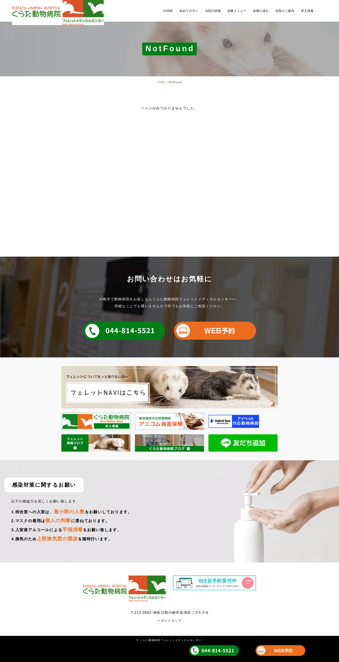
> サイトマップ (169, 620)
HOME (161, 82)
